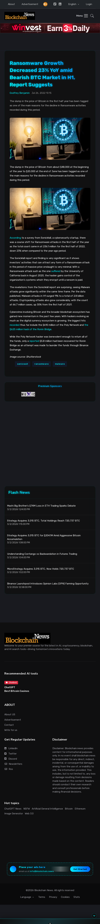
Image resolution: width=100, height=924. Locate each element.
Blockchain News (43, 890)
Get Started (80, 869)
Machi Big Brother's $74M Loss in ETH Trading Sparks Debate (41, 505)
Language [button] (26, 897)
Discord (10, 758)
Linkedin (11, 748)
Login (89, 4)
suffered (55, 271)
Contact (9, 724)
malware (60, 364)
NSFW (26, 808)
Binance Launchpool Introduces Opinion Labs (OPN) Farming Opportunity (48, 583)
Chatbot (11, 682)
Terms (41, 897)
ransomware (41, 364)
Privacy (53, 897)
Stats (77, 897)
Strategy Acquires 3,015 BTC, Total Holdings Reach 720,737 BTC (43, 520)
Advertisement (30, 4)
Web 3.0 (29, 813)
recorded (15, 325)
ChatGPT (9, 687)
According (15, 237)
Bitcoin (69, 808)
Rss (8, 769)
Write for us (10, 730)
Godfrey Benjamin (20, 93)
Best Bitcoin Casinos (16, 691)
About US (9, 714)
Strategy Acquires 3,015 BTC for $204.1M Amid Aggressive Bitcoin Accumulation (44, 537)
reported (34, 341)
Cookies (65, 897)
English (72, 4)
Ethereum (80, 808)
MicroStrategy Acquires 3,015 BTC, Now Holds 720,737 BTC (40, 568)
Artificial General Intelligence (47, 808)
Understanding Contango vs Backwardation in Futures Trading (42, 553)
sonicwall (22, 364)
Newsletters (13, 763)
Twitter (10, 753)
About (11, 4)
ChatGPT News (12, 808)
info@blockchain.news (42, 871)
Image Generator (13, 813)
